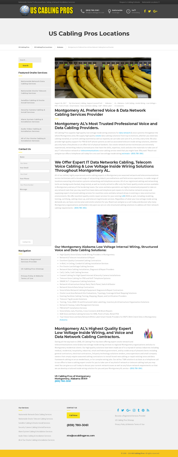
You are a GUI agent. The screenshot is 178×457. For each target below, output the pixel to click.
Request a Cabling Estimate (130, 2)
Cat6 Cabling (129, 103)
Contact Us (26, 236)
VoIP (100, 106)
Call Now (73, 415)
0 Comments (119, 106)
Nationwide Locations (150, 2)
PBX (56, 106)
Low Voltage (151, 103)
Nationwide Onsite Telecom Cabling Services (33, 86)
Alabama (108, 103)
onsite (98, 135)
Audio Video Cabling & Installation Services (31, 124)
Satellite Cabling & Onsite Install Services (32, 96)
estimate (126, 153)
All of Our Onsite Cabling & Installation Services (33, 134)
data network (125, 132)
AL (115, 103)
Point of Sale (63, 106)
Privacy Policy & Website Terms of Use (32, 271)
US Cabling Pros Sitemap (32, 263)
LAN (123, 196)
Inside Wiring (140, 103)
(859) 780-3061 (137, 153)
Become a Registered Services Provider (31, 255)
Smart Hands (74, 106)
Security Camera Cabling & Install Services (33, 105)
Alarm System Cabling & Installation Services (32, 115)
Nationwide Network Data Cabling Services (33, 77)
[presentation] (30, 223)
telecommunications (90, 150)
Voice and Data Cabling (88, 106)
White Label (107, 106)
